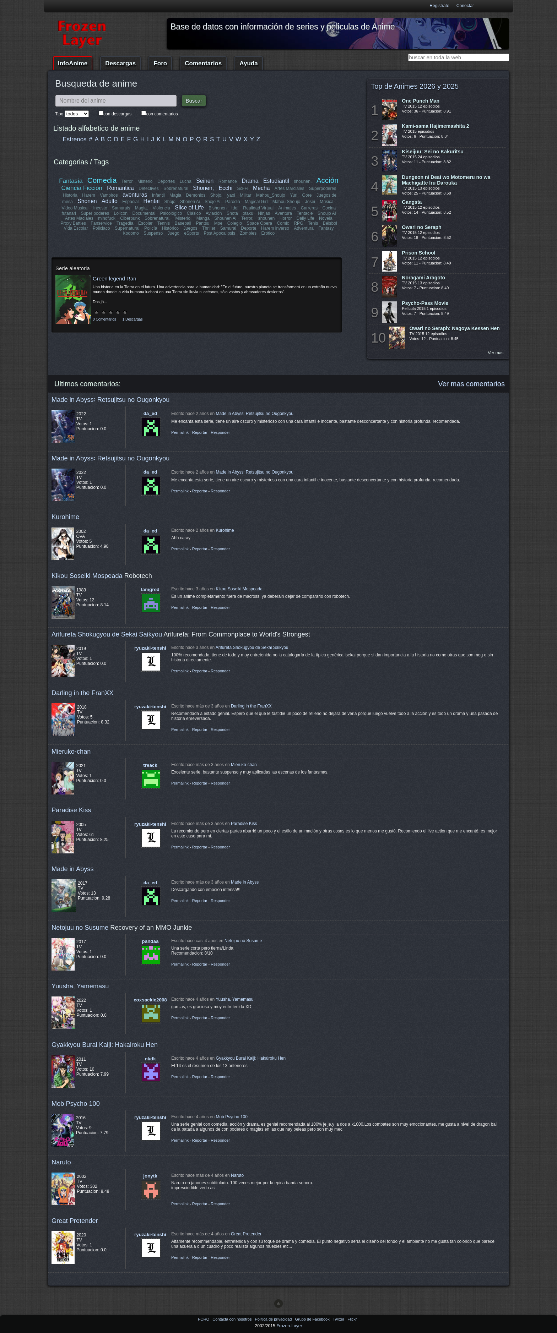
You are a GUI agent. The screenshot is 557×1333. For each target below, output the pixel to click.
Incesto (100, 208)
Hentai (151, 201)
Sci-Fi (242, 188)
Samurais (121, 208)
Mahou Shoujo (286, 201)
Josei (310, 201)
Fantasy (326, 228)
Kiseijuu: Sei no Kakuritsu (432, 151)
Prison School (418, 253)
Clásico (194, 213)
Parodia (232, 201)
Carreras (309, 208)
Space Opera (259, 223)
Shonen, (203, 188)
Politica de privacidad (274, 1319)
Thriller (208, 228)
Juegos (191, 228)
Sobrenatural (176, 188)
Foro (160, 63)
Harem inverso (275, 228)
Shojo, (216, 195)
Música (327, 201)
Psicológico (172, 213)
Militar (245, 195)
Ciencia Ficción (81, 188)
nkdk (150, 1058)
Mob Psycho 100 (76, 1103)
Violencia (161, 208)
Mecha (261, 188)
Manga (203, 218)
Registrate (439, 5)
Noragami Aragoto (423, 277)
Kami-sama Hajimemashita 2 (435, 126)
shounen (266, 218)
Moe (218, 223)
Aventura (283, 213)
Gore (307, 195)
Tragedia (125, 223)
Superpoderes (322, 188)
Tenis (313, 223)
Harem (88, 195)
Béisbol (330, 223)
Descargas (120, 63)
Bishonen (218, 208)
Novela (325, 218)
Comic (283, 223)
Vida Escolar (76, 228)
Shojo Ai (213, 201)
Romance (227, 181)
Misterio (145, 181)
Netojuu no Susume (80, 927)
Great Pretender (75, 1220)
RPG (298, 223)
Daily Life (305, 218)
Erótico (268, 233)
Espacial (130, 201)
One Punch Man (420, 101)
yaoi (231, 195)
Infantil (158, 195)
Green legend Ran (114, 278)
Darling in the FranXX (82, 692)
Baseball (182, 223)
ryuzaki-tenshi (150, 648)
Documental (144, 213)
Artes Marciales (289, 188)
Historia (70, 195)
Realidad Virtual (258, 208)
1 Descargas (133, 319)
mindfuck (106, 218)
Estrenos (75, 139)
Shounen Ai (225, 218)
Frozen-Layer (289, 1325)
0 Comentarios (104, 319)
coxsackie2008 (150, 1000)
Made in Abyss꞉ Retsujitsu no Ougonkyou (110, 399)
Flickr (352, 1319)
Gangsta (412, 202)
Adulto (110, 201)
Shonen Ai (190, 201)
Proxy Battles (73, 223)
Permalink (180, 432)
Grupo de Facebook (312, 1319)
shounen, (303, 181)
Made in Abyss (73, 869)
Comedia (102, 180)
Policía (150, 228)
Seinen (204, 181)
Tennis (163, 223)
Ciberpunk (130, 218)
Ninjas (264, 213)
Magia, (141, 208)
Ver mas (495, 352)
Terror (127, 181)
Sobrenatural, (158, 218)
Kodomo (131, 233)
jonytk (150, 1176)
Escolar (145, 223)
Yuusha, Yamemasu (80, 986)
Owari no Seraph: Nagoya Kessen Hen (454, 328)
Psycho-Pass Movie (425, 303)
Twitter (339, 1319)
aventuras (135, 195)
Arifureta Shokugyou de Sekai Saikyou (107, 634)
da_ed (150, 413)
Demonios (196, 195)
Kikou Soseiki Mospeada (87, 575)
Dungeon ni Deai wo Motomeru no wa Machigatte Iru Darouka (446, 180)
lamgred (150, 589)
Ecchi (226, 188)
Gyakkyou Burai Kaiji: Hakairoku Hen (105, 1044)
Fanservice (101, 223)
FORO (204, 1319)
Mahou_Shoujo (270, 195)
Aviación (214, 213)
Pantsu (202, 223)
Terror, (247, 218)
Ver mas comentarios (471, 384)
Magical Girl (256, 201)
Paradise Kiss (71, 810)
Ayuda (248, 63)
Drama (250, 181)
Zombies (248, 233)
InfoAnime (72, 63)
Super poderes (95, 213)
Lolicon (121, 213)
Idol (235, 208)
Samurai (228, 228)
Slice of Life (189, 207)
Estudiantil (276, 181)
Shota (232, 213)
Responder (220, 432)
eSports (191, 233)
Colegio (234, 223)
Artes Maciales (79, 218)
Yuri (293, 195)
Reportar (199, 432)
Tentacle (305, 213)
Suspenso (153, 233)
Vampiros (109, 195)
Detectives (149, 188)
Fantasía (71, 180)
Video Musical (75, 208)
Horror (286, 218)
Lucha (185, 181)
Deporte (248, 228)
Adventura (303, 228)
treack (150, 765)
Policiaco (101, 228)
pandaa (150, 941)
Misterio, (183, 218)
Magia (175, 195)
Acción (327, 180)
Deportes (166, 181)
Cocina (329, 208)
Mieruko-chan (71, 751)
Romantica (120, 188)
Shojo (169, 201)
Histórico (170, 228)
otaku (248, 213)
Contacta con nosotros (232, 1319)
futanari (69, 213)
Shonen (87, 201)
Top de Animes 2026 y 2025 (415, 86)
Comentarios (203, 63)
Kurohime (65, 516)
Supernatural (127, 228)
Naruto (61, 1162)
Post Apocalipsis (220, 233)
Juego (173, 233)
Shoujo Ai (326, 213)
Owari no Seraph (421, 227)
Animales (287, 208)
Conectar (465, 5)
